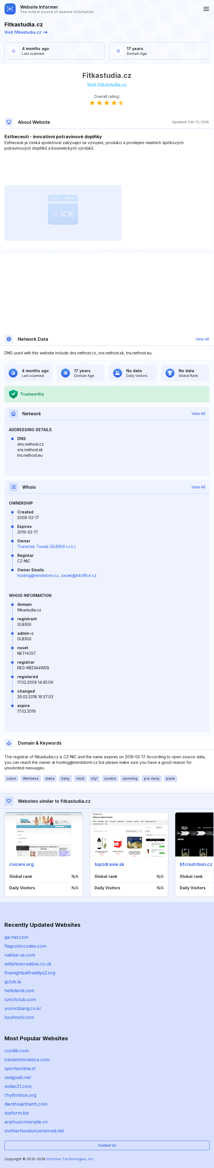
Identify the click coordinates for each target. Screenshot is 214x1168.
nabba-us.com (19, 955)
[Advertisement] (106, 168)
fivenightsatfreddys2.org (29, 973)
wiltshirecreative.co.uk (27, 964)
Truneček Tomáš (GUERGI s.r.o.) (46, 546)
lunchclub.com (20, 999)
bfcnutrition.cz (196, 864)
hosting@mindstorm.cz (38, 575)
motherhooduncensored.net (34, 1131)
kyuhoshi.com (19, 1017)
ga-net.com (16, 937)
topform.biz (16, 1113)
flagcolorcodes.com (25, 946)
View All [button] (202, 339)
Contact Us (107, 1145)
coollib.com (16, 1050)
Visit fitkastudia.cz (25, 32)
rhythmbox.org (20, 1095)
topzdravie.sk (109, 864)
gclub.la (12, 981)
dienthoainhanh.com (25, 1104)
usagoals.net (17, 1077)
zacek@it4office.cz (78, 575)
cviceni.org (21, 864)
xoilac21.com (17, 1086)
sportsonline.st (19, 1068)
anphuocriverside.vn (26, 1122)
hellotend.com (19, 990)
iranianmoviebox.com (27, 1059)
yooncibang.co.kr (22, 1008)
